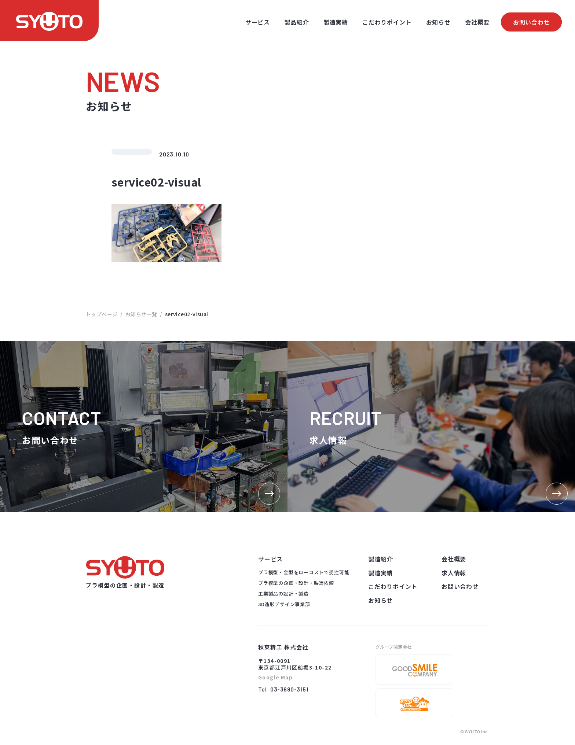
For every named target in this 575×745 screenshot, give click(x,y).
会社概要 (477, 22)
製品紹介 (296, 22)
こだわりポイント (386, 22)
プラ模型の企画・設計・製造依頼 (296, 582)
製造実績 (335, 22)
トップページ (102, 314)
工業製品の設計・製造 (283, 593)
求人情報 (454, 572)
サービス (257, 22)
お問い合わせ (531, 22)
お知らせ (438, 22)
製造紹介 (380, 558)
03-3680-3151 (289, 689)
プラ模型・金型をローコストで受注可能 (303, 572)
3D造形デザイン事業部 (284, 604)
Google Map (275, 678)
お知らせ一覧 (141, 314)
